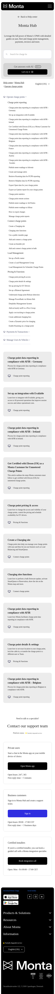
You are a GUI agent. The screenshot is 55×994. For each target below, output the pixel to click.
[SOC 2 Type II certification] (33, 976)
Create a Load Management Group (21, 263)
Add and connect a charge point (20, 240)
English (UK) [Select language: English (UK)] (41, 84)
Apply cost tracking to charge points (22, 313)
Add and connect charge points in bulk (23, 248)
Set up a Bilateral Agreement (19, 290)
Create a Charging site (17, 226)
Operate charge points (13, 86)
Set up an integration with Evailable (22, 115)
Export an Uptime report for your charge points (26, 190)
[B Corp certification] (41, 976)
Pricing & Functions (16, 272)
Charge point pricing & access (20, 277)
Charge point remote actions (19, 199)
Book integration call (27, 861)
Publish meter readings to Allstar (20, 207)
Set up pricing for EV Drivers (19, 286)
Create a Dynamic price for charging (22, 321)
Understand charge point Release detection (24, 295)
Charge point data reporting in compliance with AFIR (28, 134)
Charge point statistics (17, 194)
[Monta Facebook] (30, 896)
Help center (8, 82)
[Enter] (5, 54)
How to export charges (17, 212)
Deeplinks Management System (20, 304)
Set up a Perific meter (16, 258)
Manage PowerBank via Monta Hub (22, 299)
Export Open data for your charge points (23, 185)
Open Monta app (27, 766)
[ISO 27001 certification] (49, 976)
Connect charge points (17, 221)
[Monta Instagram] (36, 896)
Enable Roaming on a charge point (21, 326)
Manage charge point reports (19, 216)
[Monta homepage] (13, 6)
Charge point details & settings (20, 281)
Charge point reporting (17, 102)
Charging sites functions (17, 231)
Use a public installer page (18, 235)
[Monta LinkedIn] (42, 896)
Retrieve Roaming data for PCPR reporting (24, 176)
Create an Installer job (17, 244)
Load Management (15, 253)
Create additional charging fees (20, 317)
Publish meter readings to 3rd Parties (22, 203)
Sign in (28, 813)
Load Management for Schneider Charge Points (26, 267)
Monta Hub (19, 82)
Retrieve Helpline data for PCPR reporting (24, 181)
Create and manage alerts (18, 172)
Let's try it (27, 72)
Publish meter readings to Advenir (21, 167)
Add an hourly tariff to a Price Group (22, 308)
